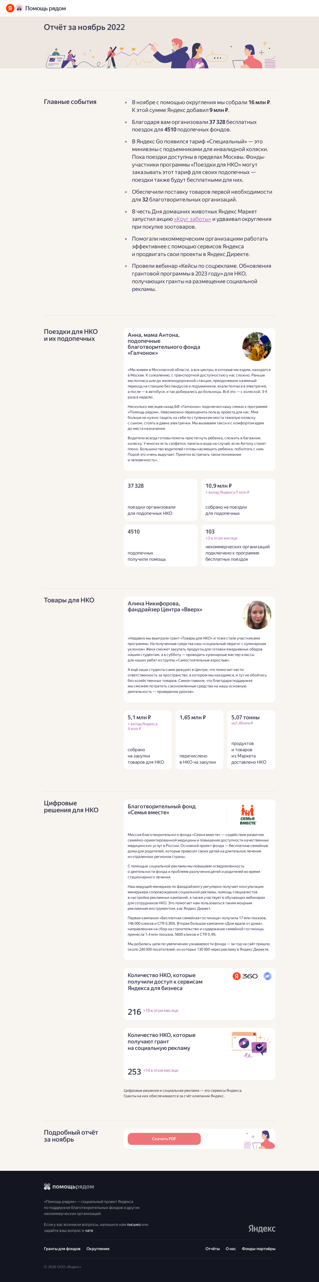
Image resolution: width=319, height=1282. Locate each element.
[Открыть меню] (308, 8)
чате (89, 1230)
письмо (134, 1224)
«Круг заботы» (192, 219)
